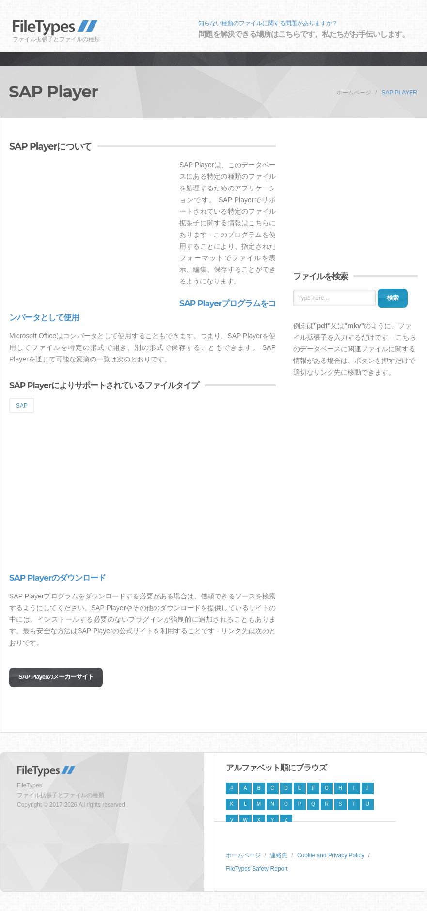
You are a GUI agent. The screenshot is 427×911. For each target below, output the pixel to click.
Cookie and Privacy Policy (330, 855)
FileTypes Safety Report (257, 868)
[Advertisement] (90, 227)
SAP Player (399, 92)
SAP (22, 405)
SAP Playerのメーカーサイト (56, 676)
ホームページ (353, 92)
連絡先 (278, 855)
